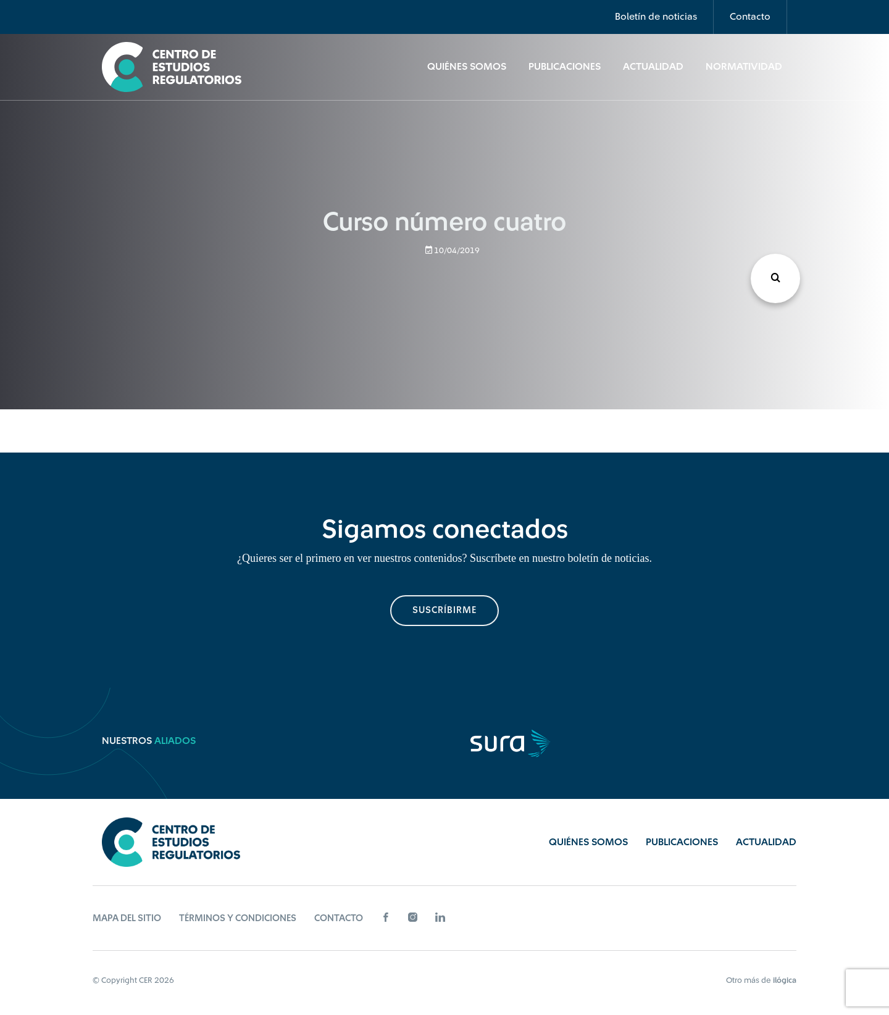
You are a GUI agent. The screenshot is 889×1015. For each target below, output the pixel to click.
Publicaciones (564, 67)
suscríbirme (444, 610)
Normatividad (744, 67)
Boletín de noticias (656, 17)
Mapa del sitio (127, 918)
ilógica (784, 980)
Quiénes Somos (466, 67)
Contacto (750, 17)
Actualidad (653, 67)
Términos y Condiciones (237, 918)
